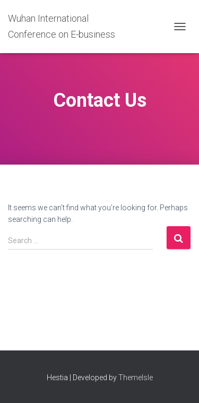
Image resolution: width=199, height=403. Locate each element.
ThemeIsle (135, 377)
